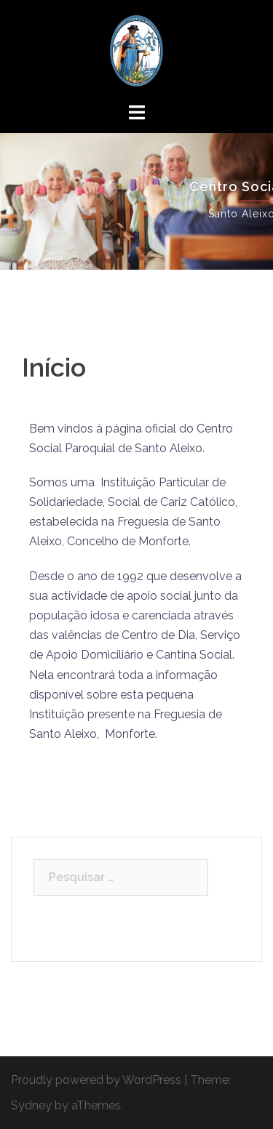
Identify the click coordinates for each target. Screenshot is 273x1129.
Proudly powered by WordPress (96, 1080)
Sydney (31, 1105)
